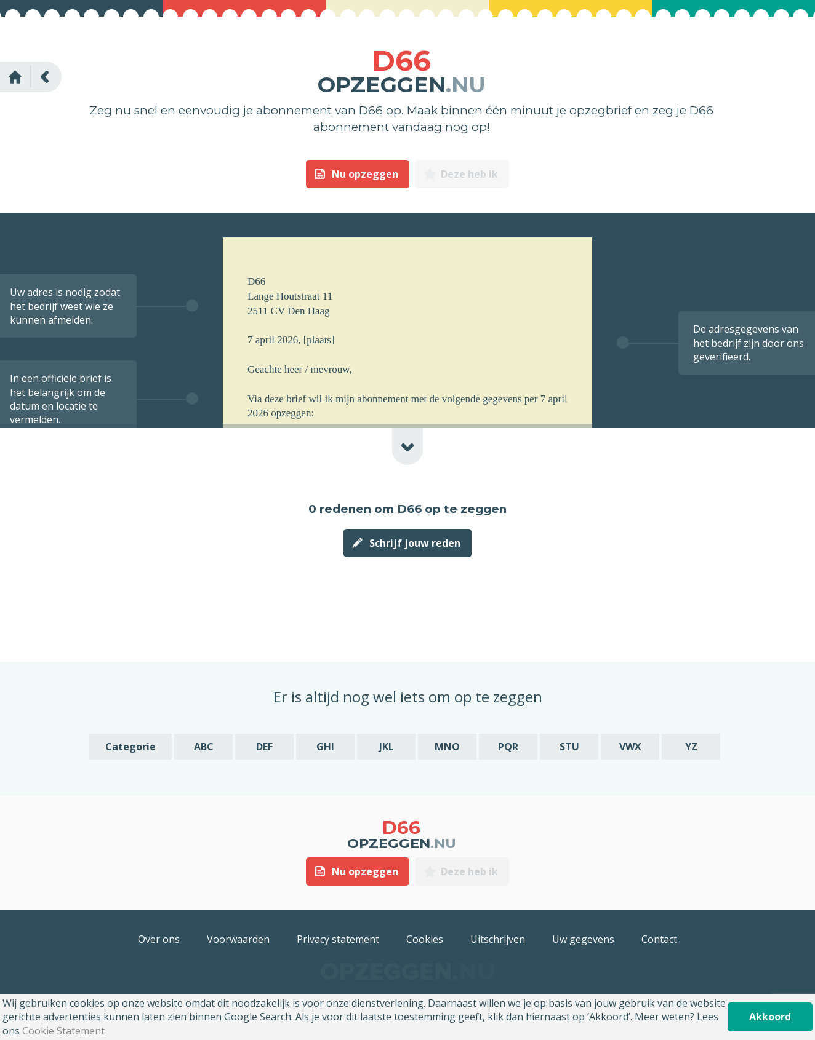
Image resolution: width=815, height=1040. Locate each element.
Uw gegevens (583, 939)
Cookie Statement (63, 1031)
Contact (659, 939)
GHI (325, 746)
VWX (630, 746)
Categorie (130, 746)
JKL (386, 746)
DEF (264, 746)
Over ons (159, 939)
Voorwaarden (238, 939)
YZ (691, 746)
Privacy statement (338, 939)
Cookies (424, 939)
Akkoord (770, 1016)
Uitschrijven (497, 939)
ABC (204, 746)
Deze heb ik (469, 174)
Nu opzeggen (365, 174)
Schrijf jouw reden (414, 543)
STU (569, 746)
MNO (447, 746)
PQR (508, 746)
